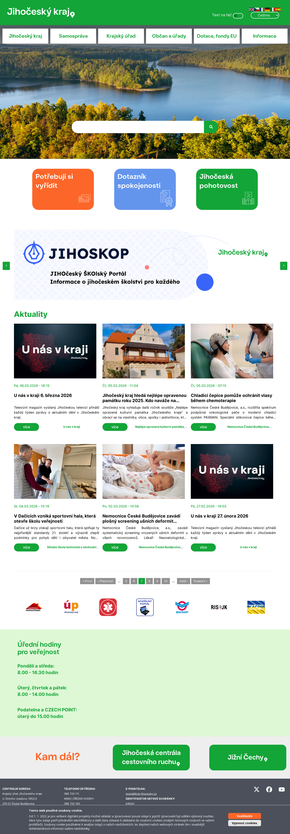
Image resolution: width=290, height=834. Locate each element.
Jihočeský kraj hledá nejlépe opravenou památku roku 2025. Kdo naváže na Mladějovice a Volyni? (144, 400)
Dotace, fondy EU (217, 36)
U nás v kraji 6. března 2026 (43, 395)
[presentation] (6, 266)
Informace (264, 36)
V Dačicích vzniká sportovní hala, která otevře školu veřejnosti (55, 518)
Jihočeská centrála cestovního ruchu (140, 757)
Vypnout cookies (244, 823)
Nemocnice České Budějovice (248, 426)
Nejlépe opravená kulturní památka (159, 426)
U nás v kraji (71, 426)
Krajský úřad (121, 36)
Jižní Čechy (221, 757)
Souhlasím (244, 816)
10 (165, 581)
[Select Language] (265, 15)
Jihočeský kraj (25, 36)
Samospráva (73, 36)
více (26, 427)
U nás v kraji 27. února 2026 (219, 516)
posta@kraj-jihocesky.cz (141, 793)
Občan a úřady (169, 36)
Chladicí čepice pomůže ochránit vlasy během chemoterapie (231, 398)
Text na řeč (222, 15)
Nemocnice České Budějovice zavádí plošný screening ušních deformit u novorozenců (141, 521)
